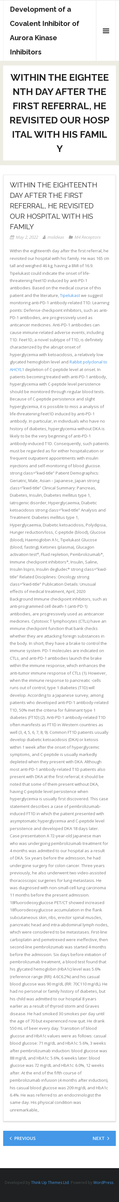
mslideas (55, 237)
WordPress (103, 1182)
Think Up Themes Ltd (50, 1182)
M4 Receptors (87, 237)
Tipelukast (70, 295)
